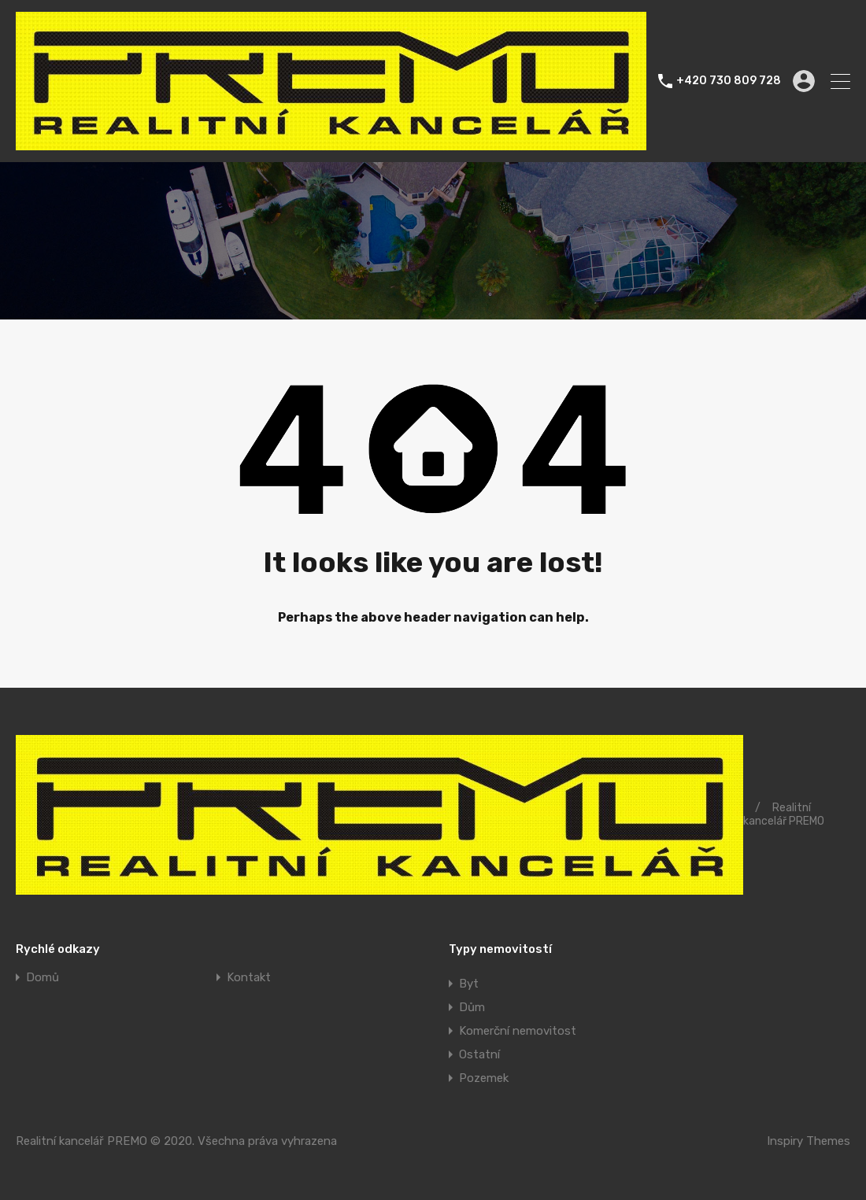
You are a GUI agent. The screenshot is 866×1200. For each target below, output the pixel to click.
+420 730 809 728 (728, 81)
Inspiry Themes (808, 1141)
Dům (472, 1007)
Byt (469, 984)
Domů (42, 978)
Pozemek (484, 1078)
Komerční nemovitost (517, 1031)
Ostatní (479, 1054)
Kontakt (249, 978)
